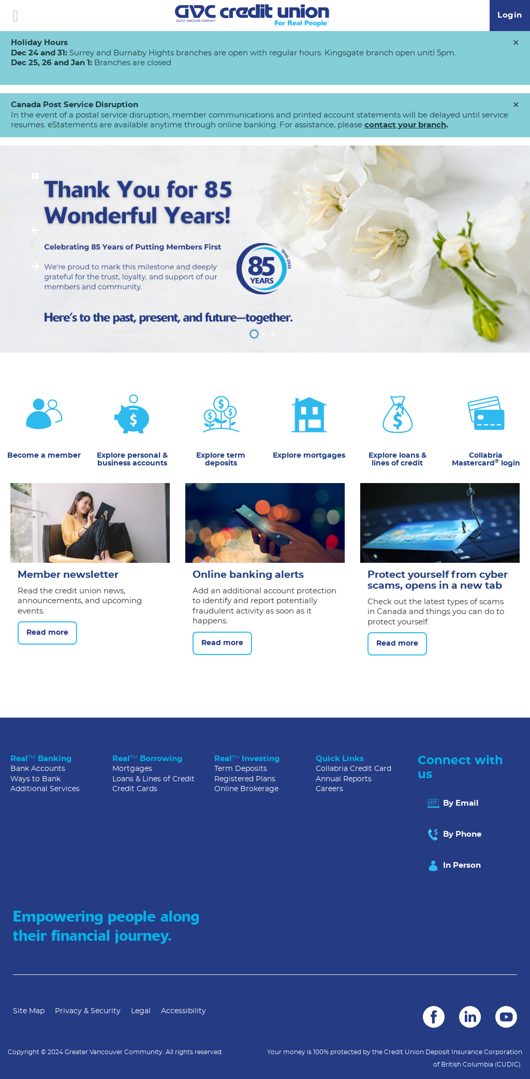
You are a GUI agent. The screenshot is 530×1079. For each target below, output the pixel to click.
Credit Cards (134, 789)
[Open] (15, 15)
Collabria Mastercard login (486, 459)
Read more (43, 633)
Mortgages (132, 768)
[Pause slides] (35, 176)
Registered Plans (244, 779)
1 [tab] (255, 334)
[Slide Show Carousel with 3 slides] (265, 249)
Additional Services (45, 789)
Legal (141, 1011)
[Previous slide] (35, 231)
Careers (329, 789)
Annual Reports (344, 779)
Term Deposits (240, 768)
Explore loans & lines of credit (397, 459)
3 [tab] (274, 334)
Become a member (44, 455)
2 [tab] (265, 334)
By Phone (453, 834)
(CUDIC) (508, 1064)
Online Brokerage (246, 789)
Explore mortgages (309, 455)
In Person (453, 865)
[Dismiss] (515, 43)
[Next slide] (35, 267)
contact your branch (405, 125)
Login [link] (509, 15)
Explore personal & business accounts (132, 459)
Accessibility (183, 1011)
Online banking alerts (248, 575)
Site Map (29, 1011)
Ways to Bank (35, 779)
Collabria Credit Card (353, 768)
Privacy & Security (88, 1011)
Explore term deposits (220, 459)
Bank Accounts (37, 768)
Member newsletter (68, 575)
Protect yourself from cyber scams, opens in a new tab (437, 580)
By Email (452, 803)
